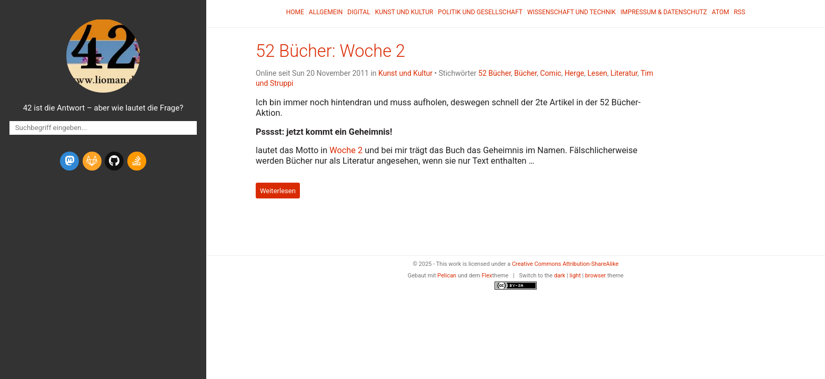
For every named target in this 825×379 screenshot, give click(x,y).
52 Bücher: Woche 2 (330, 51)
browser (595, 275)
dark (560, 275)
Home (295, 12)
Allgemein (326, 12)
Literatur (623, 73)
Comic (550, 73)
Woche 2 (346, 150)
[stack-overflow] (136, 161)
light (575, 275)
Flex (486, 275)
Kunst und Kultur (404, 12)
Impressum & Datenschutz (663, 12)
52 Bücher (494, 73)
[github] (114, 161)
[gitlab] (92, 161)
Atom (720, 12)
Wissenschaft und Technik (571, 12)
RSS (740, 12)
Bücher (525, 73)
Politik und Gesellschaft (480, 12)
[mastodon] (69, 161)
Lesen (597, 73)
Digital (358, 12)
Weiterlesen (278, 190)
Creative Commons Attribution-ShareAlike (565, 264)
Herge (574, 73)
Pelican (446, 275)
